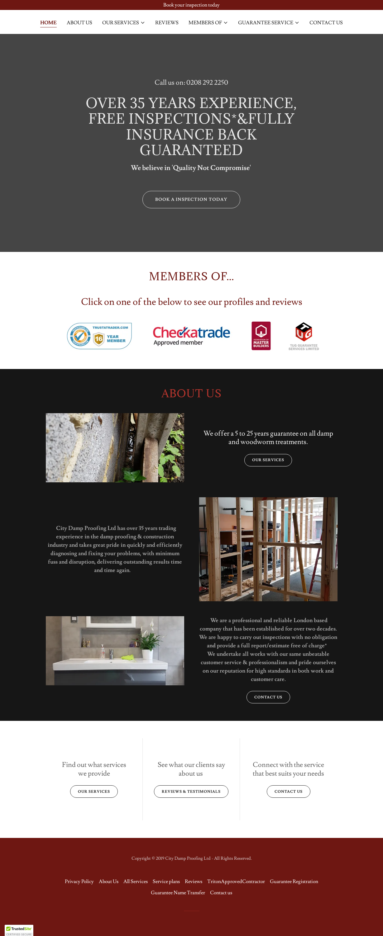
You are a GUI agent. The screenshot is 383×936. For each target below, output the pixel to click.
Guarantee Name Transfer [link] (178, 893)
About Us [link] (79, 23)
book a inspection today (191, 199)
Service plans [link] (166, 881)
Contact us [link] (326, 23)
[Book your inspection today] (191, 5)
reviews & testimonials (191, 791)
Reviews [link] (167, 23)
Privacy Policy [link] (79, 881)
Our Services (268, 460)
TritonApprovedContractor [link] (236, 881)
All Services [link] (135, 881)
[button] (123, 22)
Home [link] (48, 23)
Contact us (268, 697)
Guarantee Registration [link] (294, 881)
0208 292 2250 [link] (207, 82)
